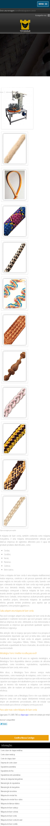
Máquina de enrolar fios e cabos (11, 799)
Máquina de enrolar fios (9, 795)
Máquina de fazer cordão (9, 824)
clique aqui (24, 714)
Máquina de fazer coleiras (9, 811)
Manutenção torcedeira (9, 791)
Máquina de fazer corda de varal (11, 819)
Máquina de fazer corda (9, 815)
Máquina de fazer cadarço (9, 807)
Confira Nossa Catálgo (24, 737)
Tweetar (3, 723)
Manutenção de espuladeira (10, 783)
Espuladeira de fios (7, 770)
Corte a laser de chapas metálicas (11, 750)
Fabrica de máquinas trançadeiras (12, 779)
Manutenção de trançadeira (10, 787)
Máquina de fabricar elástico (10, 803)
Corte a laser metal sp (8, 754)
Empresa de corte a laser (9, 762)
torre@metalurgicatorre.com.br (25, 10)
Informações (6, 745)
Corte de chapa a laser (8, 758)
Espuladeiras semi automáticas (10, 775)
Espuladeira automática (8, 766)
